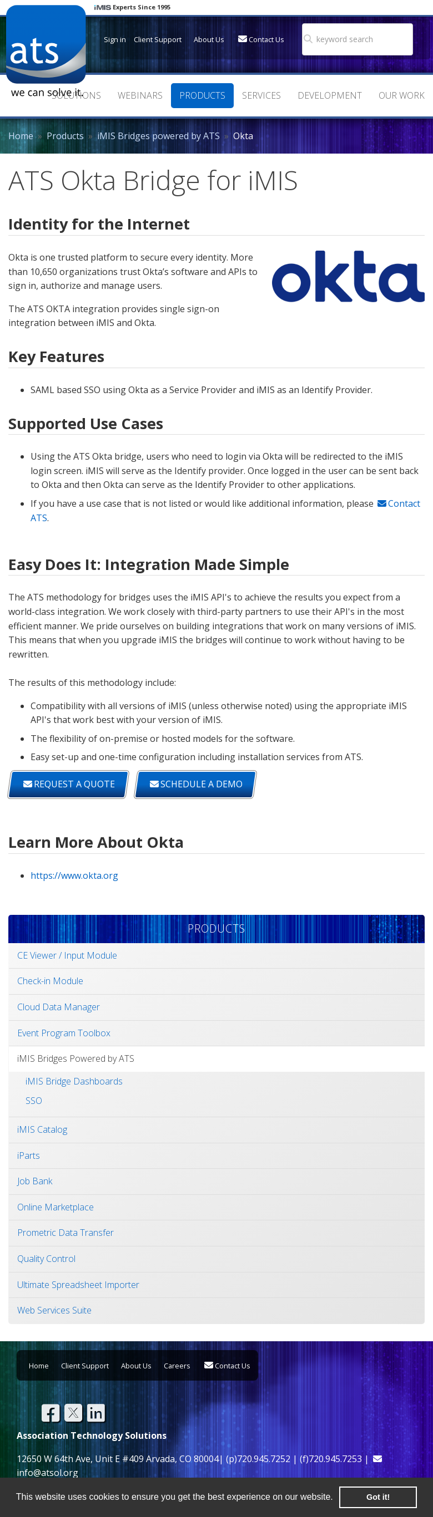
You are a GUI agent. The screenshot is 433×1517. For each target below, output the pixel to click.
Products (65, 136)
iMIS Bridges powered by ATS (158, 136)
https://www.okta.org (74, 875)
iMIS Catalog (42, 1129)
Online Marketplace (55, 1207)
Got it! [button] (378, 1497)
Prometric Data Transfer (65, 1232)
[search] (347, 38)
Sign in (115, 39)
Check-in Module (50, 981)
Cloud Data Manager (58, 1007)
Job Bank (34, 1181)
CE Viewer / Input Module (67, 955)
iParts (28, 1155)
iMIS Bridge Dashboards (74, 1081)
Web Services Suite (54, 1310)
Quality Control (46, 1259)
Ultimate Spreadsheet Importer (78, 1285)
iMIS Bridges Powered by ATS (75, 1058)
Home (20, 136)
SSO (34, 1101)
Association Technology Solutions (46, 50)
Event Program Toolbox (63, 1033)
